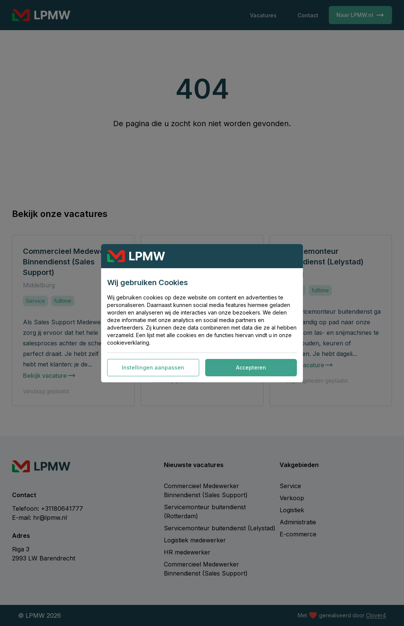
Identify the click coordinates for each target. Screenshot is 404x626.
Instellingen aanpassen (153, 367)
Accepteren (251, 367)
